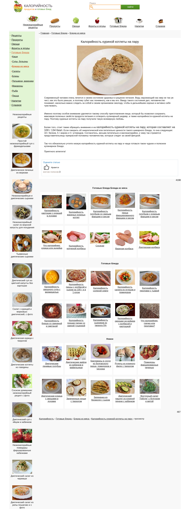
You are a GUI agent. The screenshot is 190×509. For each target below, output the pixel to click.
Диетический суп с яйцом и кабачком (22, 420)
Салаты (16, 71)
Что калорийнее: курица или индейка (51, 246)
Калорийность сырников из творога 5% (100, 323)
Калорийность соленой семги (100, 289)
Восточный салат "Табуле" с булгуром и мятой (149, 399)
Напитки (16, 100)
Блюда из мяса (77, 33)
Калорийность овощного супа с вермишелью (51, 289)
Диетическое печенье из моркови (22, 171)
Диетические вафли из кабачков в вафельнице (76, 365)
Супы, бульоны (20, 61)
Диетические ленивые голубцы (52, 364)
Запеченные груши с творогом (76, 400)
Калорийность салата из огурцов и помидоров (125, 290)
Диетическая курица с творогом (22, 339)
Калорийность (46, 419)
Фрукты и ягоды (20, 48)
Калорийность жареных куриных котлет (76, 215)
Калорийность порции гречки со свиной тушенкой (76, 323)
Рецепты (16, 35)
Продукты (17, 39)
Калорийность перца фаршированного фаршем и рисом (125, 214)
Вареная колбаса (124, 248)
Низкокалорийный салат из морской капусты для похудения (22, 225)
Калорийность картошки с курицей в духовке (52, 213)
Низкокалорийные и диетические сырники (22, 197)
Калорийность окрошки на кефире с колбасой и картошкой (125, 322)
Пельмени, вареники (23, 81)
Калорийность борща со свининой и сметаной (52, 323)
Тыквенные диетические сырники (22, 255)
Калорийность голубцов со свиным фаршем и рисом (100, 214)
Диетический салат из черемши (22, 477)
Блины (15, 76)
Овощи (15, 44)
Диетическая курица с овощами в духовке (51, 399)
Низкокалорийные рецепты (22, 115)
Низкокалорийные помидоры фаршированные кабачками (22, 449)
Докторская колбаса (149, 247)
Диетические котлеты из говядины (22, 366)
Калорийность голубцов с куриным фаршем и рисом (149, 214)
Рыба (15, 91)
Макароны (17, 86)
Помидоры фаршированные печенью (149, 365)
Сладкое (16, 105)
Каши (15, 56)
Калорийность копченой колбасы (76, 247)
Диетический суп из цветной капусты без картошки (22, 283)
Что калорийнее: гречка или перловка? (149, 323)
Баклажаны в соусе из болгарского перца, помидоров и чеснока (100, 365)
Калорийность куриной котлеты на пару (112, 419)
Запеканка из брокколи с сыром (100, 398)
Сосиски (100, 246)
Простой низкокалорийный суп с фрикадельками (22, 143)
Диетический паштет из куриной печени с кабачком (125, 399)
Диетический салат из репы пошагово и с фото (22, 505)
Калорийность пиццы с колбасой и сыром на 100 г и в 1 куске (76, 288)
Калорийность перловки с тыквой (149, 289)
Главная (45, 33)
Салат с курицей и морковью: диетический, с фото (22, 312)
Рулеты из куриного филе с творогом (125, 364)
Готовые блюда (20, 52)
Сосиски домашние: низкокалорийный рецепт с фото (22, 393)
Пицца (15, 96)
